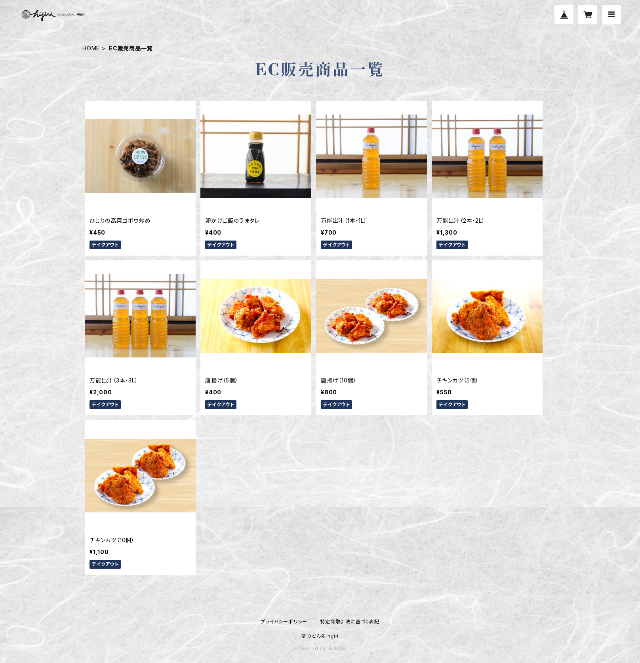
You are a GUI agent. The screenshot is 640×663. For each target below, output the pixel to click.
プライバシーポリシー (284, 622)
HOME (91, 48)
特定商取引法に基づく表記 (349, 622)
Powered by (320, 649)
